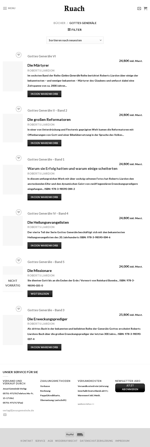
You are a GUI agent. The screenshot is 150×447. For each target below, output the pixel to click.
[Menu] (9, 8)
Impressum (122, 441)
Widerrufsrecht (66, 441)
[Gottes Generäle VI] (13, 76)
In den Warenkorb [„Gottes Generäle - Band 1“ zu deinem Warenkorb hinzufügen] (44, 197)
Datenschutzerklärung (96, 441)
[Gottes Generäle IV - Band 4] (13, 231)
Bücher (59, 23)
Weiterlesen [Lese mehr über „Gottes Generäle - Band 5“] (40, 293)
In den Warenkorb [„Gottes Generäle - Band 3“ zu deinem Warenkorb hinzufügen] (44, 347)
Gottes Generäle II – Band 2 (47, 110)
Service (40, 441)
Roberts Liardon (40, 173)
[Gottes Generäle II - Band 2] (13, 128)
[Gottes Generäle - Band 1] (13, 180)
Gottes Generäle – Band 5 (45, 262)
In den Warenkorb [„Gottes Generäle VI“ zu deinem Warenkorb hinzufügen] (44, 93)
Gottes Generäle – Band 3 (45, 310)
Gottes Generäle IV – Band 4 (47, 213)
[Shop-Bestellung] (74, 40)
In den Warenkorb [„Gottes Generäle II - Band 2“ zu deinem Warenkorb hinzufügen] (44, 143)
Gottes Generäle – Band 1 (45, 159)
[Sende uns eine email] (4, 414)
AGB (50, 441)
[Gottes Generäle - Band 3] (13, 330)
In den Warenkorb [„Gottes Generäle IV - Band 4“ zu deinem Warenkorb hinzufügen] (44, 245)
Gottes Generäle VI (41, 56)
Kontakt (27, 441)
